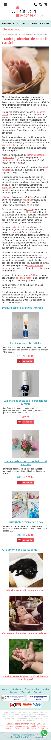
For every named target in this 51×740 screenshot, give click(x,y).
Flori (34, 23)
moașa (29, 209)
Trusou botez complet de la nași (25, 522)
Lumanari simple (28, 724)
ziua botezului (8, 145)
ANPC (25, 737)
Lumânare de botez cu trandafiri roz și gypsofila (25, 463)
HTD (20, 737)
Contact (37, 692)
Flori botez (31, 728)
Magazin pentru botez (11, 689)
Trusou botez (20, 728)
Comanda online (31, 689)
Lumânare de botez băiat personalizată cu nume (25, 402)
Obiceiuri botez (13, 34)
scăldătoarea (35, 275)
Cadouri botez (43, 728)
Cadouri (44, 23)
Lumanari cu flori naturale (25, 726)
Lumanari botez (10, 23)
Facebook (25, 692)
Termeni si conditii (37, 737)
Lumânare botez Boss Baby (25, 343)
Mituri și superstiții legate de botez (25, 572)
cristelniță (27, 199)
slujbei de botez (18, 227)
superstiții (6, 187)
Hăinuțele (6, 197)
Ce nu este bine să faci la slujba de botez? (25, 615)
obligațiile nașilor (24, 278)
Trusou (25, 23)
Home (4, 34)
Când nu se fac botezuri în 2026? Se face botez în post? (25, 660)
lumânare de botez (11, 160)
